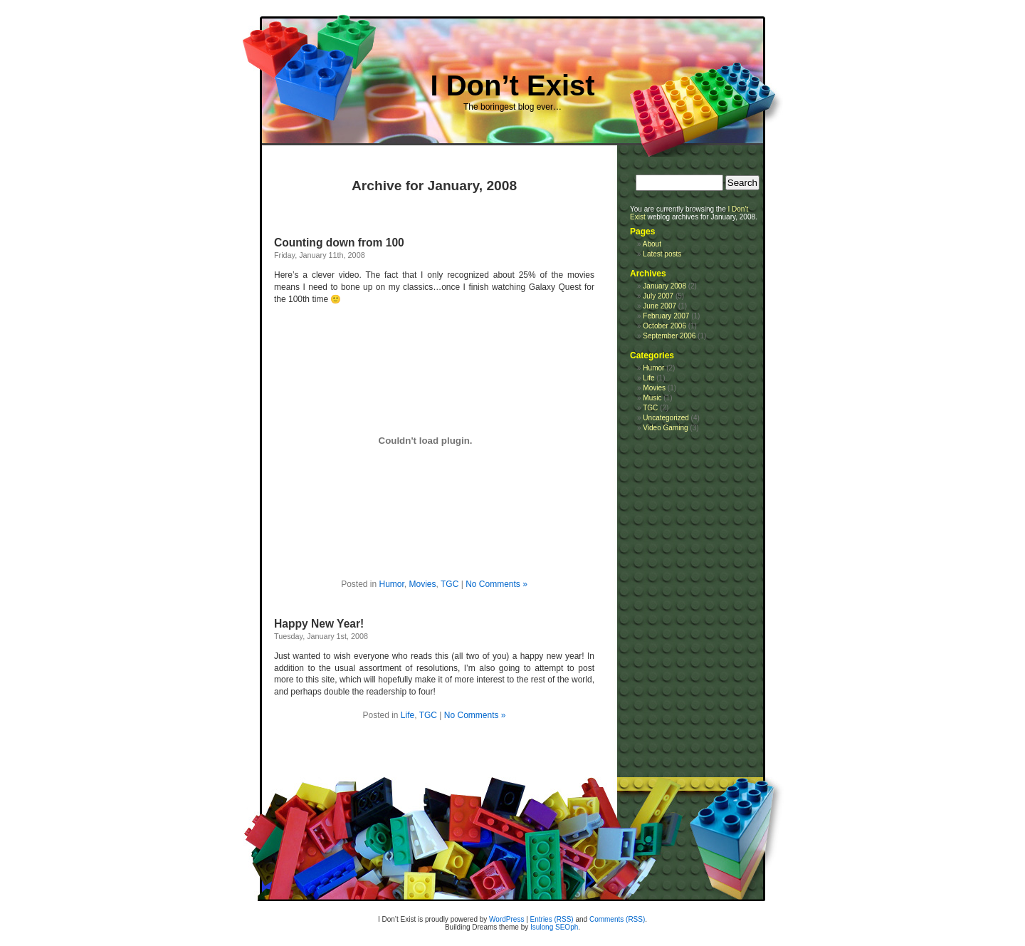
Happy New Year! (319, 624)
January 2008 (664, 286)
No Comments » (496, 584)
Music (652, 398)
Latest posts (662, 254)
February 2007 (666, 316)
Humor (391, 584)
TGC (449, 584)
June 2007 (659, 306)
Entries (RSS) (552, 919)
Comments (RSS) (617, 919)
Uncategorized (665, 418)
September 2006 (669, 336)
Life (407, 715)
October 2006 (664, 326)
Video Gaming (665, 428)
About (652, 244)
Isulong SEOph (554, 927)
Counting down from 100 (339, 242)
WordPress (506, 919)
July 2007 (658, 296)
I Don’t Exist (512, 85)
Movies (422, 584)
